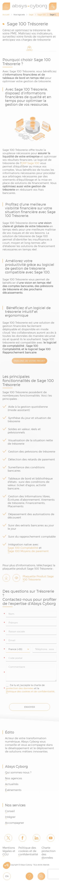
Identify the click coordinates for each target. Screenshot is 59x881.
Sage (31, 14)
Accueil (6, 14)
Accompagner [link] (14, 822)
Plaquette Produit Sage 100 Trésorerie (38, 578)
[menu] (6, 6)
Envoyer (29, 707)
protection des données (20, 688)
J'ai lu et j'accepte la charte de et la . (30, 688)
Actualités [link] (11, 784)
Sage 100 (41, 14)
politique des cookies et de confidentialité (30, 691)
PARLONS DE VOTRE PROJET (29, 360)
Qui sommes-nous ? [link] (18, 772)
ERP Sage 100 (30, 163)
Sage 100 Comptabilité (23, 547)
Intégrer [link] (10, 817)
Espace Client (52, 6)
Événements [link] (13, 790)
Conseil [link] (10, 811)
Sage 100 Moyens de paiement (28, 551)
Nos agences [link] (13, 778)
